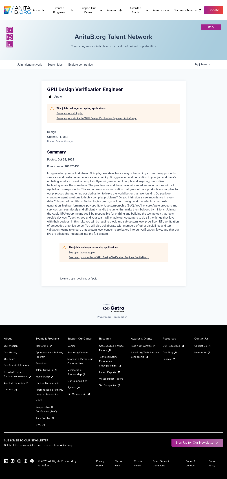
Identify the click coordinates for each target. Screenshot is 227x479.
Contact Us (202, 346)
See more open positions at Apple (78, 278)
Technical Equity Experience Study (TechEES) (110, 361)
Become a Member (188, 10)
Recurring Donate (77, 352)
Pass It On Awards (143, 346)
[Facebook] (10, 37)
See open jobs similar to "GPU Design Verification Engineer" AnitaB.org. (97, 118)
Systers (73, 387)
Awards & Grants (139, 10)
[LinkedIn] (10, 44)
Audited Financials (16, 383)
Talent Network (46, 370)
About (38, 10)
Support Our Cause (91, 10)
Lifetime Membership (47, 383)
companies (80, 64)
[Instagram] (10, 30)
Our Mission (11, 346)
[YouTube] (19, 461)
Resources (161, 10)
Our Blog (170, 352)
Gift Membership (79, 394)
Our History (10, 352)
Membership (45, 376)
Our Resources (173, 346)
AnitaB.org (44, 465)
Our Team (9, 359)
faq (211, 27)
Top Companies (110, 385)
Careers (10, 389)
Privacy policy (104, 317)
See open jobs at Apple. (70, 113)
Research (114, 10)
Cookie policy (120, 317)
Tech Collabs (45, 418)
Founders (41, 363)
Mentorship (44, 346)
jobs (55, 64)
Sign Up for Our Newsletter (197, 442)
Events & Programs (63, 10)
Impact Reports (110, 372)
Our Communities (77, 381)
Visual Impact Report (111, 379)
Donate (71, 346)
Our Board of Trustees (17, 365)
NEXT (39, 400)
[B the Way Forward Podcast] (32, 461)
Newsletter (202, 352)
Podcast (169, 359)
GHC (40, 424)
